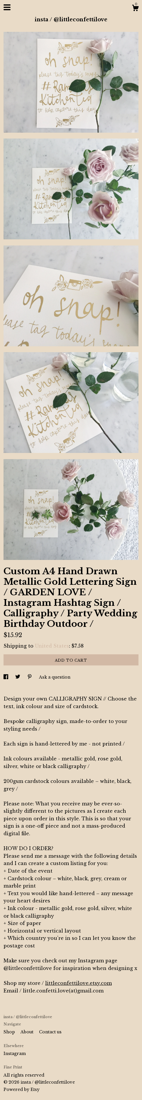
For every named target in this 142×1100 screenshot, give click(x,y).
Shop (10, 1032)
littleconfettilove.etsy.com (78, 983)
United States (52, 646)
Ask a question (54, 677)
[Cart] (135, 8)
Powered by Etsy (22, 1089)
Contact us (50, 1032)
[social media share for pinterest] (30, 677)
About (28, 1032)
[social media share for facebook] (6, 677)
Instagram (15, 1053)
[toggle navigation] (7, 7)
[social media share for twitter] (18, 677)
